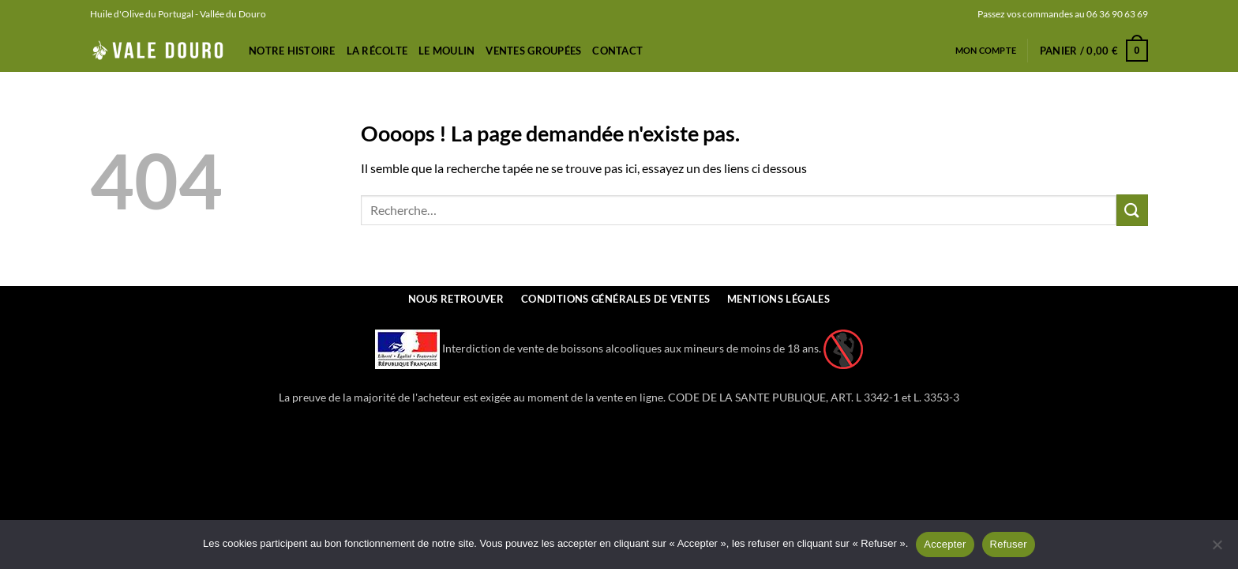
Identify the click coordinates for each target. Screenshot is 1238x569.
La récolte (377, 50)
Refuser (1008, 544)
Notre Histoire (292, 50)
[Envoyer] (1132, 209)
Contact (617, 50)
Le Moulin (446, 50)
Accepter (945, 544)
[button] (1094, 50)
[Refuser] (1216, 549)
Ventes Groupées (533, 50)
